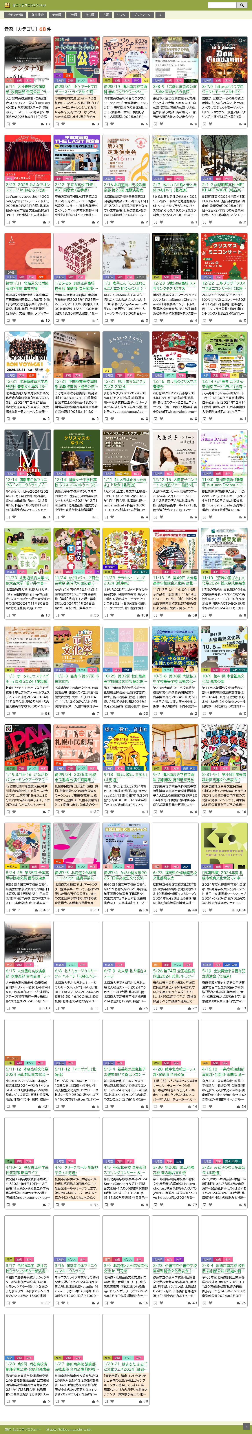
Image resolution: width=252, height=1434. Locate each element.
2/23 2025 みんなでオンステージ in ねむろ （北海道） (28, 188)
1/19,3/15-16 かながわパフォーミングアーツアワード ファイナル (27, 778)
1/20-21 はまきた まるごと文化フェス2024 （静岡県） (125, 1367)
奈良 (205, 1063)
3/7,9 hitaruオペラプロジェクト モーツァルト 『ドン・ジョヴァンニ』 (223, 90)
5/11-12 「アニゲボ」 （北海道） (75, 1071)
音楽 (28, 80)
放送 (127, 670)
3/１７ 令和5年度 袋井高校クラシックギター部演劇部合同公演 (27, 1269)
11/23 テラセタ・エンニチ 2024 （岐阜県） (124, 580)
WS (146, 80)
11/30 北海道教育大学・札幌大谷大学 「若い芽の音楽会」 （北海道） (27, 581)
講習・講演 (189, 768)
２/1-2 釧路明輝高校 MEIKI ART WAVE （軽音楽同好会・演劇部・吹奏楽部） (223, 188)
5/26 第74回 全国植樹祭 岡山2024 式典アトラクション (175, 974)
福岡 (156, 866)
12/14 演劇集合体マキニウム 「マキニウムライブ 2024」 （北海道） (28, 483)
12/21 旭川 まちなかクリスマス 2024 (124, 384)
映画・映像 (123, 473)
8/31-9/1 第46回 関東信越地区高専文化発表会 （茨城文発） (224, 778)
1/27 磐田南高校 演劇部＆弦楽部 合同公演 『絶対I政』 (75, 1367)
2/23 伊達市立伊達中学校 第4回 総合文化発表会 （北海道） (175, 1269)
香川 (58, 571)
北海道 (60, 80)
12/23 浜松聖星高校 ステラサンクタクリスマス (174, 285)
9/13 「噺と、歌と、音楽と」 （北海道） (125, 777)
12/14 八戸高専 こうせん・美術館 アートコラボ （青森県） (223, 385)
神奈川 (11, 768)
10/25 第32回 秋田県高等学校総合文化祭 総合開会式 (125, 679)
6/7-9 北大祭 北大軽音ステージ (125, 973)
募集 (68, 75)
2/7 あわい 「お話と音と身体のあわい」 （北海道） (175, 187)
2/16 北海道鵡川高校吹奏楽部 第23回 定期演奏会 (125, 187)
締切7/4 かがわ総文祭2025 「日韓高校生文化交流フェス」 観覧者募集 (125, 876)
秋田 (107, 670)
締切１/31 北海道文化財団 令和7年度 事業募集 (27, 285)
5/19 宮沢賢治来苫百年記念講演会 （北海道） (223, 973)
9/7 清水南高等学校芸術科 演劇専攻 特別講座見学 (173, 777)
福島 (9, 1358)
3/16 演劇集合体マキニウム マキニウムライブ (76, 1268)
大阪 (156, 670)
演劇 (19, 80)
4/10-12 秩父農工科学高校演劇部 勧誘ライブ (27, 1170)
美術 (58, 75)
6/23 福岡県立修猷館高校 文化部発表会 (175, 875)
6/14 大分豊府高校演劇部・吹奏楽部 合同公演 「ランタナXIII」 (28, 90)
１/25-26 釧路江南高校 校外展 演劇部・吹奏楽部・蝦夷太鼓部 (76, 286)
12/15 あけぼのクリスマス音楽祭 (175, 384)
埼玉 (9, 1161)
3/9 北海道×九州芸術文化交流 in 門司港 (126, 1268)
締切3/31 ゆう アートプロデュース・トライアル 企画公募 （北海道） (76, 90)
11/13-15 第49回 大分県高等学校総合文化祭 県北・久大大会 (175, 581)
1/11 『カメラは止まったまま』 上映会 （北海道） (125, 482)
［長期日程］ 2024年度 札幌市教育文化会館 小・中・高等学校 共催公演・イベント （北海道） (223, 876)
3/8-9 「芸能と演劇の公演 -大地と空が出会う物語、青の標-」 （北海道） (175, 90)
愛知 (9, 670)
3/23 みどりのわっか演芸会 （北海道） (223, 1170)
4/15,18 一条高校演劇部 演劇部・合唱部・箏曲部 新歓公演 (223, 1072)
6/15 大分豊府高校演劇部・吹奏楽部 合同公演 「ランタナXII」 (28, 974)
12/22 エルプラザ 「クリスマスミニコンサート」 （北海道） (223, 286)
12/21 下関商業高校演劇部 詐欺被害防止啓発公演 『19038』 (76, 385)
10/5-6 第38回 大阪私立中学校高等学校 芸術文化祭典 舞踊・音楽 (175, 679)
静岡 (107, 80)
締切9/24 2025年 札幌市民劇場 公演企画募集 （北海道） (76, 778)
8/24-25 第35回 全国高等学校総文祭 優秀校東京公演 (27, 876)
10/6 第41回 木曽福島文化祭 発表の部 (223, 678)
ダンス (81, 80)
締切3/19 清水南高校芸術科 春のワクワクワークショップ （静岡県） (125, 90)
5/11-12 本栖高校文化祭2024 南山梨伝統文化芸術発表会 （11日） (27, 1072)
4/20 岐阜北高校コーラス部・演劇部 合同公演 (174, 1071)
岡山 (156, 965)
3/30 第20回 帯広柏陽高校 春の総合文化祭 (173, 1170)
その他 (11, 272)
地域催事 (110, 567)
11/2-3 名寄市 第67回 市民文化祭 (77, 678)
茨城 (205, 768)
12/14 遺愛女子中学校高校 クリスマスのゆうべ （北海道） (77, 483)
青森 (205, 375)
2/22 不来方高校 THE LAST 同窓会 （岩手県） (76, 187)
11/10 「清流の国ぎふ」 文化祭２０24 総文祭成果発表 (223, 580)
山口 (58, 375)
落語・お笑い (141, 571)
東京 (24, 866)
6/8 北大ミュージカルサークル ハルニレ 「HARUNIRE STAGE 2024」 (77, 974)
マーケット (142, 375)
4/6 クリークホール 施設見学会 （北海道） (76, 1170)
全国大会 (12, 866)
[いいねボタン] (14, 123)
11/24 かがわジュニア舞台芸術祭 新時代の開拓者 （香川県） (77, 581)
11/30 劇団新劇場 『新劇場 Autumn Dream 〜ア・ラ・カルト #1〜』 (223, 483)
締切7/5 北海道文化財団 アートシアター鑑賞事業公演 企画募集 (76, 876)
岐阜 (107, 571)
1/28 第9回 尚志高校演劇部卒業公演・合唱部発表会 (28, 1366)
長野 (205, 670)
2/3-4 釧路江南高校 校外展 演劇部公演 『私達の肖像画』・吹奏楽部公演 (223, 1269)
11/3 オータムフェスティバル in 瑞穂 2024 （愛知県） (27, 678)
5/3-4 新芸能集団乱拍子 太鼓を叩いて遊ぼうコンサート (125, 1072)
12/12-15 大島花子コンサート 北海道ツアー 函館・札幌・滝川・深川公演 (175, 483)
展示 (185, 571)
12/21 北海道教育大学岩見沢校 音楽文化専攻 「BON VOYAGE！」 (28, 385)
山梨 (9, 1063)
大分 (9, 80)
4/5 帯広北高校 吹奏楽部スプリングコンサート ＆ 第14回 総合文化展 (125, 1171)
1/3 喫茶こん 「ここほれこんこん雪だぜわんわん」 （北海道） (125, 286)
